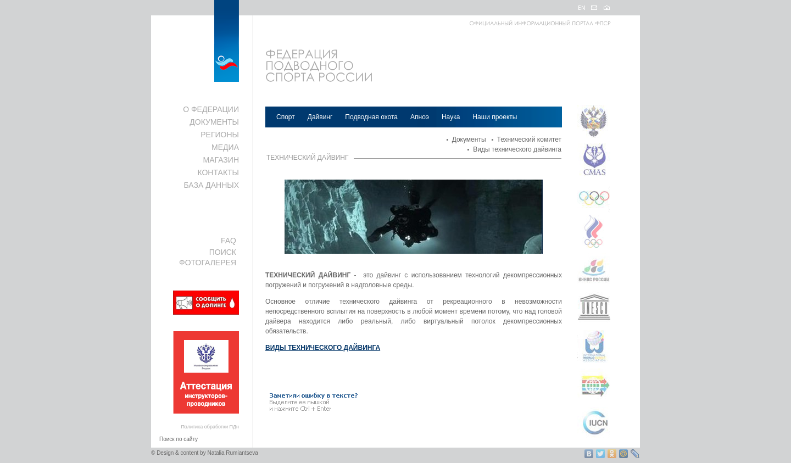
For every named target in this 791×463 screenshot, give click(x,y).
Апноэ (419, 117)
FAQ (228, 240)
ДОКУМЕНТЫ (214, 122)
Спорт (285, 117)
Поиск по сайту (178, 439)
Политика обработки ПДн (210, 426)
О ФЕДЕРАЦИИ (211, 109)
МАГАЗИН (221, 159)
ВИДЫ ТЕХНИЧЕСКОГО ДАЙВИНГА (322, 348)
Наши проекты (494, 117)
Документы (469, 139)
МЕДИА (225, 147)
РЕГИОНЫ (219, 134)
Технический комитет (529, 139)
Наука (451, 117)
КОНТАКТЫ (218, 172)
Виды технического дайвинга (517, 149)
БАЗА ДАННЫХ (211, 185)
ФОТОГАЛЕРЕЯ (207, 262)
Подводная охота (371, 117)
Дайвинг (320, 117)
